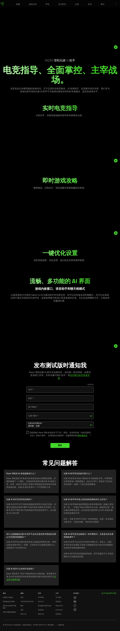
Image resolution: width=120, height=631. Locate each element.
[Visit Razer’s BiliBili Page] (75, 609)
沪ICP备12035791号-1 (40, 625)
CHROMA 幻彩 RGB (27, 601)
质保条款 (41, 610)
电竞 (22, 610)
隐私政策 (61, 625)
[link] (2, 4)
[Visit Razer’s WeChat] (75, 601)
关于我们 (58, 597)
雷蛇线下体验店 (8, 597)
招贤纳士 (58, 601)
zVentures (59, 610)
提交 (60, 445)
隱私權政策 (82, 435)
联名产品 (23, 614)
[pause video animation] (116, 47)
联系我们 (58, 614)
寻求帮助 (41, 597)
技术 (22, 597)
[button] (117, 4)
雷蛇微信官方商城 (9, 601)
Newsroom (59, 606)
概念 (22, 606)
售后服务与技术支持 (44, 606)
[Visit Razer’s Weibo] (75, 597)
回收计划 (41, 614)
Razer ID (41, 601)
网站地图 (51, 625)
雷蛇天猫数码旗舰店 (9, 612)
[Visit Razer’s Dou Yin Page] (75, 605)
